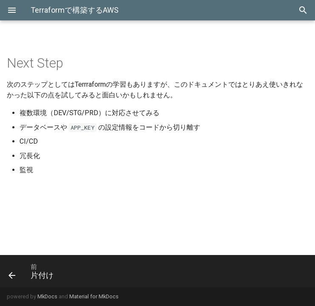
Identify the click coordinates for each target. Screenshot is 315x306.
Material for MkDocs (94, 296)
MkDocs (47, 296)
